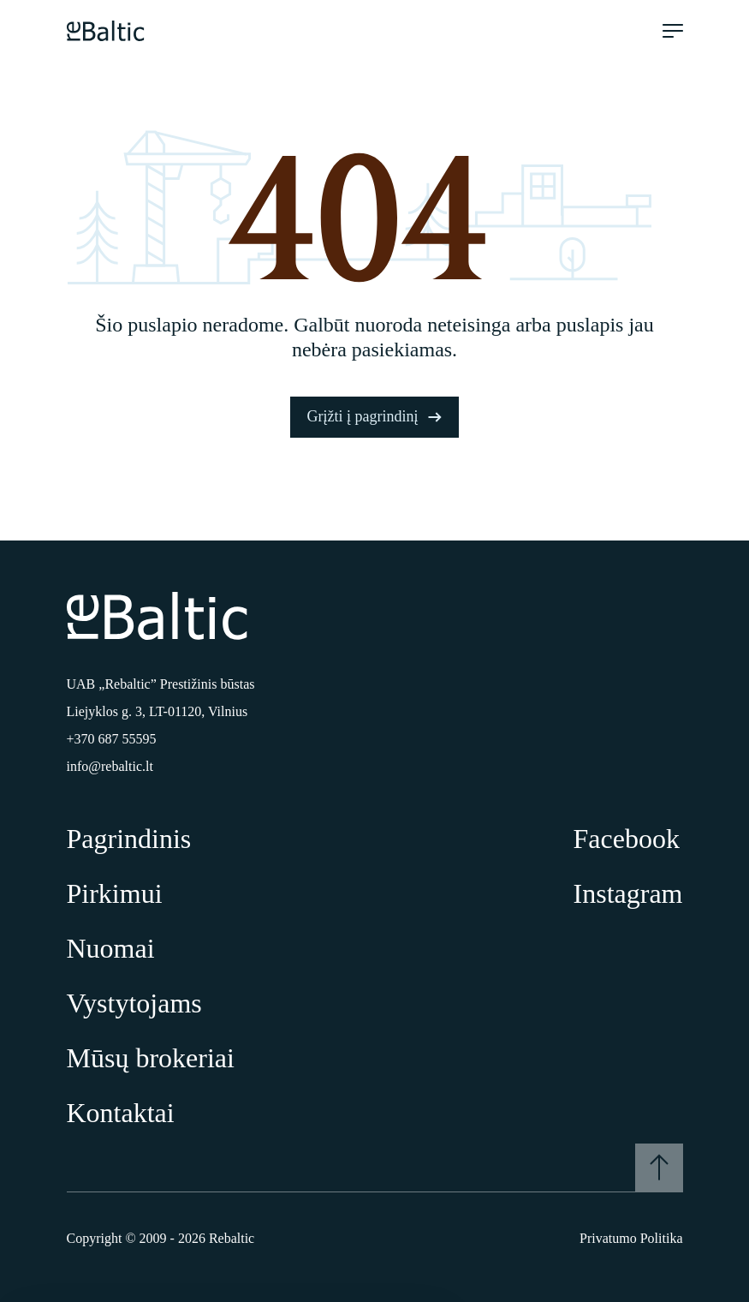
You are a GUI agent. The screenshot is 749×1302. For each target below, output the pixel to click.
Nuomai (111, 948)
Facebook (627, 838)
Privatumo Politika (631, 1238)
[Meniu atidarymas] (673, 31)
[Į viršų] (659, 1168)
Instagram (628, 893)
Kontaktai (121, 1112)
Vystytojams (134, 1003)
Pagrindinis (129, 838)
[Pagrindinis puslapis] (106, 31)
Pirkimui (115, 893)
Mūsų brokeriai (151, 1057)
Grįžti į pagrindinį (375, 416)
